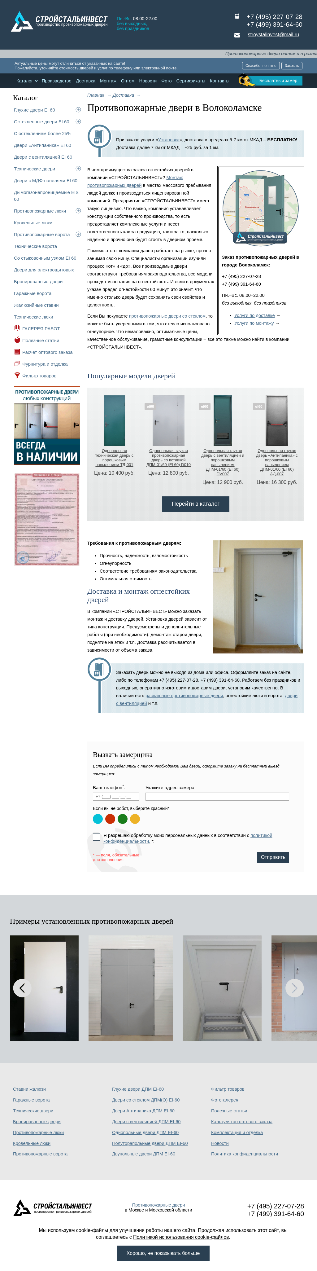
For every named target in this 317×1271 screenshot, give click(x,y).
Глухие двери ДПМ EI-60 (138, 1089)
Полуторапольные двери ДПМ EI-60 (150, 1143)
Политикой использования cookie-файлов (181, 1237)
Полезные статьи (40, 340)
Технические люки (33, 316)
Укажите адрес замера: (170, 787)
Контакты (219, 80)
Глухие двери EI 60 (34, 109)
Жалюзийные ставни (36, 305)
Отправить (273, 857)
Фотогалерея (224, 1099)
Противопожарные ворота (42, 234)
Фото (166, 80)
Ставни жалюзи (29, 1089)
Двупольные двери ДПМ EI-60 (143, 1153)
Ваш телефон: (109, 787)
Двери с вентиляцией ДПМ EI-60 (146, 1121)
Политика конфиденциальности (244, 1153)
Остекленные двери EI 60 (41, 121)
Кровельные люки (33, 222)
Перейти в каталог (195, 504)
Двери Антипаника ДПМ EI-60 (143, 1110)
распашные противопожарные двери (184, 695)
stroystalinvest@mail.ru (273, 34)
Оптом (128, 80)
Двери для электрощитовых (44, 269)
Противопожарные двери (158, 1205)
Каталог (24, 80)
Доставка (85, 80)
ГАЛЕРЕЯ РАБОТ (41, 328)
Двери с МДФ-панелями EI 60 (45, 180)
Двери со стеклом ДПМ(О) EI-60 (146, 1099)
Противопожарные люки (40, 210)
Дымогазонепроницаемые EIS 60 (46, 196)
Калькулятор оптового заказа (241, 1121)
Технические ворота (35, 246)
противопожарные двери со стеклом (167, 316)
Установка (168, 139)
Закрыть (292, 66)
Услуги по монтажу (254, 323)
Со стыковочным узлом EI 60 (45, 258)
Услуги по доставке (254, 315)
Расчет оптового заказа (47, 352)
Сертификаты (190, 80)
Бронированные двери (38, 281)
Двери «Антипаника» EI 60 (42, 145)
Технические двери (34, 168)
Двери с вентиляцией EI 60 (43, 157)
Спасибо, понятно (260, 66)
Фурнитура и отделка (44, 364)
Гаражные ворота (32, 293)
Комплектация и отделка (237, 1132)
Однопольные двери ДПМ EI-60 (145, 1132)
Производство (57, 80)
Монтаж (108, 80)
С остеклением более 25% (42, 133)
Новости (148, 80)
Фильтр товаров (39, 375)
